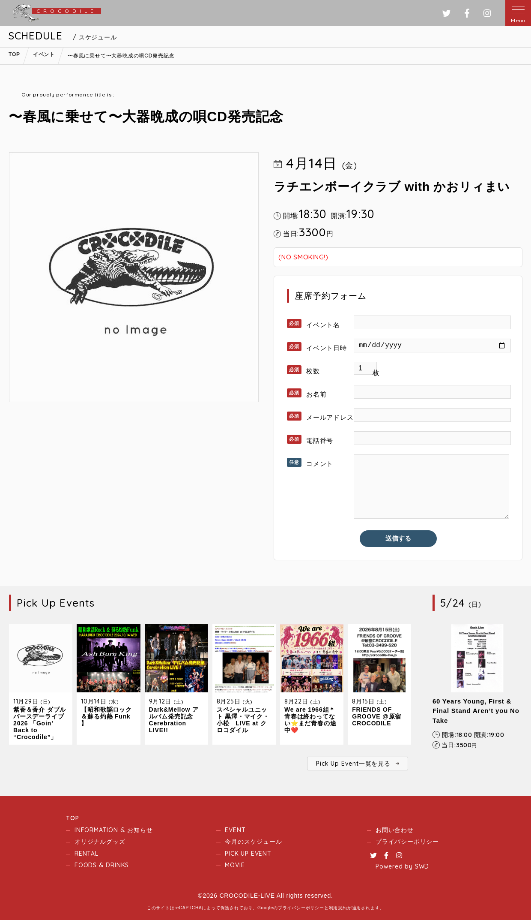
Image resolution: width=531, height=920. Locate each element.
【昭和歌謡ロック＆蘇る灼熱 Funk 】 (106, 716)
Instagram (399, 855)
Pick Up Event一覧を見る (353, 763)
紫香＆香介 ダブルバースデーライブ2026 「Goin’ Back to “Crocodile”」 (39, 723)
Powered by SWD (402, 866)
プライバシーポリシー (407, 841)
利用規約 (338, 907)
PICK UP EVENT (248, 853)
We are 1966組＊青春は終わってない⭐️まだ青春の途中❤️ (310, 720)
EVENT (235, 830)
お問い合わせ (395, 830)
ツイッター (446, 13)
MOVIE (235, 865)
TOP (72, 818)
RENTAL (86, 853)
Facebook (386, 855)
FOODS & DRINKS (102, 865)
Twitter (373, 855)
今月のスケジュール (253, 841)
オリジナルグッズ (100, 841)
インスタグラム (487, 13)
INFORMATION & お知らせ (113, 830)
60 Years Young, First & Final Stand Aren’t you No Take (476, 711)
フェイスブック (467, 13)
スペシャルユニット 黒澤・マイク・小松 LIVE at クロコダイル (243, 720)
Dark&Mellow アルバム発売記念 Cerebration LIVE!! (174, 720)
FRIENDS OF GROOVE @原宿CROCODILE (376, 716)
